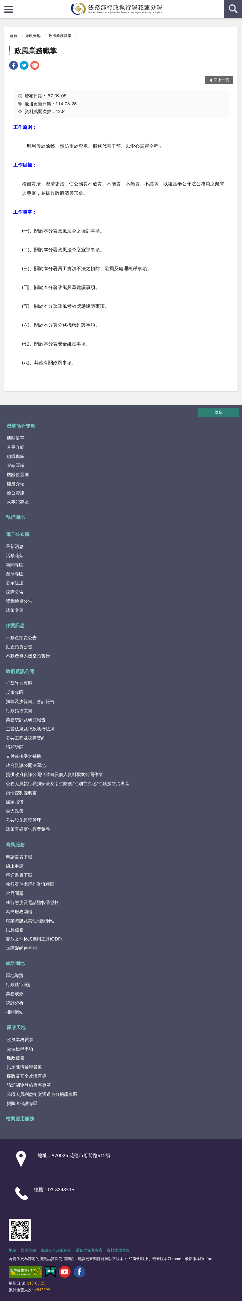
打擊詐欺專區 (19, 683)
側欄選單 (8, 9)
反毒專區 (15, 692)
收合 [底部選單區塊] (218, 412)
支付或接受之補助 (23, 756)
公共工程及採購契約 (26, 737)
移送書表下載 (19, 875)
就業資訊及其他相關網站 (30, 920)
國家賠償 (15, 801)
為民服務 (15, 844)
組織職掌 (15, 456)
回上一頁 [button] (221, 79)
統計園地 (15, 963)
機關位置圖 (18, 474)
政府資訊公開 (20, 671)
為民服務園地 (19, 911)
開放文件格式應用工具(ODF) (34, 938)
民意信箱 (15, 929)
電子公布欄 (17, 534)
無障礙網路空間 (21, 948)
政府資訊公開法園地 (26, 765)
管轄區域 (15, 465)
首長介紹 (15, 447)
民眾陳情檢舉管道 (24, 1066)
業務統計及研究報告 (26, 719)
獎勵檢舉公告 (19, 601)
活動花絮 (15, 555)
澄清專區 (15, 573)
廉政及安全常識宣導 (26, 1076)
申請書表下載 (19, 856)
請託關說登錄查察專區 (29, 1085)
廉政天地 (33, 35)
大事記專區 (18, 501)
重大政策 (15, 810)
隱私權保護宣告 (89, 1250)
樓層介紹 (15, 483)
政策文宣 (15, 610)
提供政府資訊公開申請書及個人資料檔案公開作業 (54, 774)
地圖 (12, 1250)
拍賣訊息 (15, 625)
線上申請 (15, 865)
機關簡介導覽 (21, 425)
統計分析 (15, 1002)
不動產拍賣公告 (21, 637)
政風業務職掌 (60, 35)
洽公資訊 (15, 492)
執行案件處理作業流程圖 (30, 884)
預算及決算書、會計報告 (30, 701)
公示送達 (15, 582)
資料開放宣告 (118, 1250)
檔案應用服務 (20, 1118)
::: (4, 4)
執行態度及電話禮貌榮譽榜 (32, 902)
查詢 (233, 9)
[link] (13, 66)
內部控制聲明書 (21, 792)
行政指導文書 (19, 710)
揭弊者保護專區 (22, 1103)
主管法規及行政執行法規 (30, 728)
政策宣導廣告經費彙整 (28, 829)
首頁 (13, 35)
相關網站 (15, 1011)
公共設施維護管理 (23, 820)
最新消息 (15, 546)
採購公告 (15, 591)
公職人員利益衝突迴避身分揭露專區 (42, 1094)
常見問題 (15, 893)
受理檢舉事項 (20, 1048)
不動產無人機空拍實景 (28, 655)
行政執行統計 (19, 984)
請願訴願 (15, 747)
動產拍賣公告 (19, 646)
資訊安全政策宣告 (56, 1250)
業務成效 (15, 993)
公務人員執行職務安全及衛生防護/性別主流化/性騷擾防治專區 (67, 783)
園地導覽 (15, 975)
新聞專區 (15, 564)
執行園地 (15, 517)
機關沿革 (15, 438)
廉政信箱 (15, 1057)
